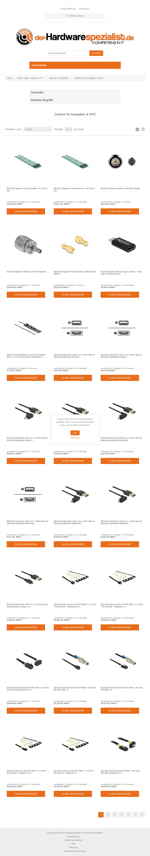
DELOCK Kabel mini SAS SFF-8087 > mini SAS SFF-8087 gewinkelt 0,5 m (120, 772)
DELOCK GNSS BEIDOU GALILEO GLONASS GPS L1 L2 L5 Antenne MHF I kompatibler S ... (26, 356)
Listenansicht (143, 129)
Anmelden (84, 9)
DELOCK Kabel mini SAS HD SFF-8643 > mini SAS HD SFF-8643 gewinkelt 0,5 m (28, 689)
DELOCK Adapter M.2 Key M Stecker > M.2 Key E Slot (74, 189)
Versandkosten (73, 836)
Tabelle (137, 129)
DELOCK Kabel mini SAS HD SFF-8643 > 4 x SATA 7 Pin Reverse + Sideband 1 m (122, 605)
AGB (73, 844)
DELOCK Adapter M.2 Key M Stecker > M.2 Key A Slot (27, 189)
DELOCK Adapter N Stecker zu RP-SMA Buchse (26, 272)
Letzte (142, 814)
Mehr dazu (75, 438)
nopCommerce (80, 851)
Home (9, 78)
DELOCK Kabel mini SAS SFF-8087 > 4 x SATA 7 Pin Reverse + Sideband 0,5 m (27, 772)
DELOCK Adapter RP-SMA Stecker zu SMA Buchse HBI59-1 (75, 273)
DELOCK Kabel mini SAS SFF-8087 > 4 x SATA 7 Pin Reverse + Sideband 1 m (74, 772)
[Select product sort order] (37, 129)
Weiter (135, 814)
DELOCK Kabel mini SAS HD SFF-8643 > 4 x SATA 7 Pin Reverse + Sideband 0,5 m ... (75, 605)
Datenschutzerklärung (73, 840)
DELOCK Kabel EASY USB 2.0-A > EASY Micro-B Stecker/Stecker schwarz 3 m (27, 605)
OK (74, 433)
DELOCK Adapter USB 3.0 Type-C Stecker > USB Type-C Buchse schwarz (121, 273)
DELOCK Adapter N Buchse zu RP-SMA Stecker (120, 188)
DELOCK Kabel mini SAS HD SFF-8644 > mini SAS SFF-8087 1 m (122, 689)
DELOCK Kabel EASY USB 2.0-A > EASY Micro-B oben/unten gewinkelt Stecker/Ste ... (121, 439)
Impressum (73, 847)
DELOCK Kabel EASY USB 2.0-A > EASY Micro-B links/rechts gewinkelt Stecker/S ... (74, 356)
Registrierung (68, 9)
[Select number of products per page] (68, 129)
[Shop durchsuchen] (68, 53)
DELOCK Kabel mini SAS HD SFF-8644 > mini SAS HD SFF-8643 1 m (75, 689)
